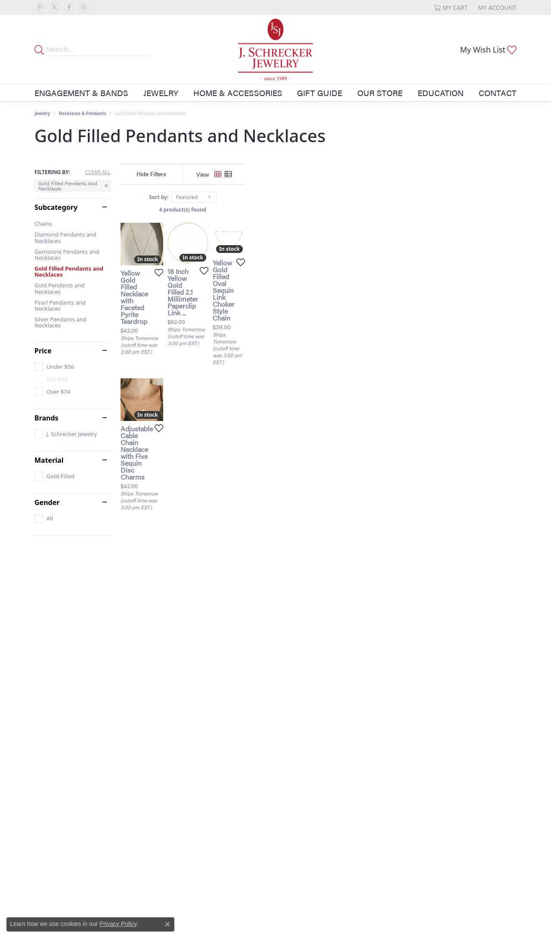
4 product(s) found (318, 209)
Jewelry (160, 93)
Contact (498, 93)
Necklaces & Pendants (82, 113)
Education (441, 93)
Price (43, 350)
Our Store (379, 93)
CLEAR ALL (98, 172)
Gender (46, 502)
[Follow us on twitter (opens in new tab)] (54, 8)
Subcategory (55, 207)
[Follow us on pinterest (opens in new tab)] (39, 8)
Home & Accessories (237, 93)
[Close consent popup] (167, 924)
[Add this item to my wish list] (243, 359)
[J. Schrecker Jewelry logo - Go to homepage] (275, 49)
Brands (46, 417)
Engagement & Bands (81, 93)
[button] (451, 7)
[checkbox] (54, 367)
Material (48, 460)
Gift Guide (319, 93)
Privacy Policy (117, 923)
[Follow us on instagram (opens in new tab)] (83, 8)
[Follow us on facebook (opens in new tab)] (69, 8)
